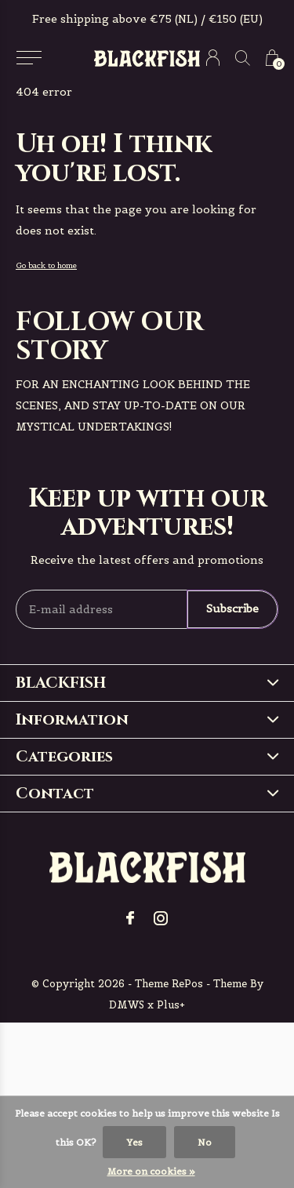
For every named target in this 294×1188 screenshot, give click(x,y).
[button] (28, 58)
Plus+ (171, 1005)
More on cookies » (151, 1171)
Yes (134, 1142)
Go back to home (46, 265)
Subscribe (232, 608)
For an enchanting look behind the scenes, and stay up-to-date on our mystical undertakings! (133, 405)
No (205, 1142)
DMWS (126, 1005)
